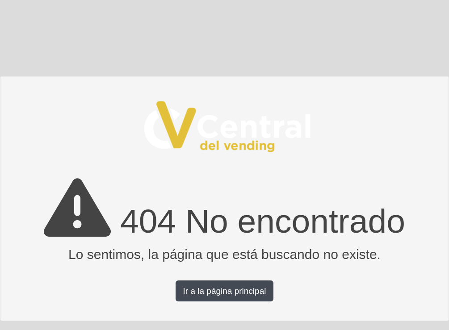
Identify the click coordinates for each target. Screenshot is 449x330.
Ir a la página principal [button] (224, 291)
